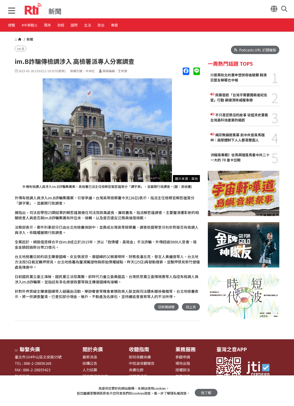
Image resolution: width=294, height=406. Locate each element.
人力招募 (89, 370)
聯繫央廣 (30, 349)
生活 (115, 25)
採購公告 (89, 363)
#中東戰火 (36, 25)
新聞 (29, 39)
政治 (133, 25)
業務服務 (185, 349)
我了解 (206, 390)
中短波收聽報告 (142, 363)
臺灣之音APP (231, 349)
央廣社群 (136, 370)
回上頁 (190, 306)
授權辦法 (182, 370)
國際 (96, 25)
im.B (20, 48)
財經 (78, 25)
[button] (12, 11)
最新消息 (89, 357)
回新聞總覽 (165, 306)
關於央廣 (92, 349)
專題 (151, 25)
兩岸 (60, 25)
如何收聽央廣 (140, 357)
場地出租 (182, 363)
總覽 (12, 25)
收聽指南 (139, 349)
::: (16, 39)
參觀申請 (182, 357)
